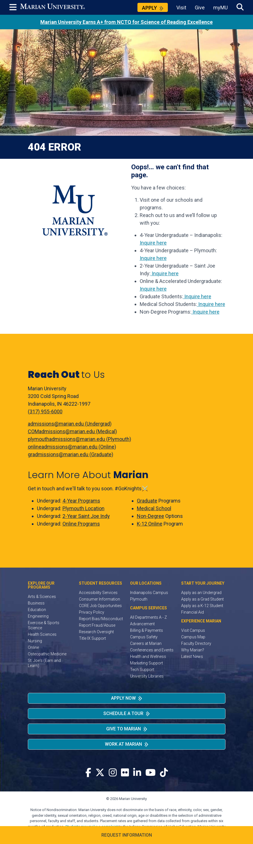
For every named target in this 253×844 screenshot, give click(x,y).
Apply (149, 8)
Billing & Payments (146, 630)
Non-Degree (150, 516)
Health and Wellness (148, 656)
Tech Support (142, 669)
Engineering (38, 616)
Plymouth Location (83, 508)
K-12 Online (149, 524)
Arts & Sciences (42, 596)
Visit (181, 8)
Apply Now (123, 698)
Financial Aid (192, 612)
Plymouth (138, 599)
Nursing (35, 641)
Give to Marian (123, 729)
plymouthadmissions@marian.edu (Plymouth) (79, 439)
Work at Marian (123, 744)
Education (37, 609)
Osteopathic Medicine (47, 654)
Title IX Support (92, 638)
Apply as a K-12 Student (202, 605)
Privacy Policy (91, 612)
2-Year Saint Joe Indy (86, 516)
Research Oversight (96, 632)
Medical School (154, 508)
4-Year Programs (81, 501)
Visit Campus (193, 630)
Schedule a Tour (123, 713)
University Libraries (147, 676)
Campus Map (193, 637)
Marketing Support (146, 663)
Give (200, 8)
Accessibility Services (98, 592)
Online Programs (81, 524)
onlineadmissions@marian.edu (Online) (72, 447)
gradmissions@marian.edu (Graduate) (70, 454)
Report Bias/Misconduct (101, 618)
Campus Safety (144, 637)
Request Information (126, 835)
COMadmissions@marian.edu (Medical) (72, 431)
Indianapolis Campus (149, 592)
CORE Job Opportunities (100, 605)
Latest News (192, 656)
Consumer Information (99, 599)
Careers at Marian (146, 643)
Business (36, 603)
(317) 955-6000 (45, 411)
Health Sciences (42, 634)
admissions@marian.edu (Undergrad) (70, 424)
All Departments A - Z (148, 617)
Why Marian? (192, 650)
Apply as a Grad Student (202, 599)
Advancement (142, 624)
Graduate (147, 501)
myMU (220, 8)
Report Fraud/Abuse (97, 625)
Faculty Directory (196, 643)
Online (33, 647)
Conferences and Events (151, 650)
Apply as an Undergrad (201, 592)
